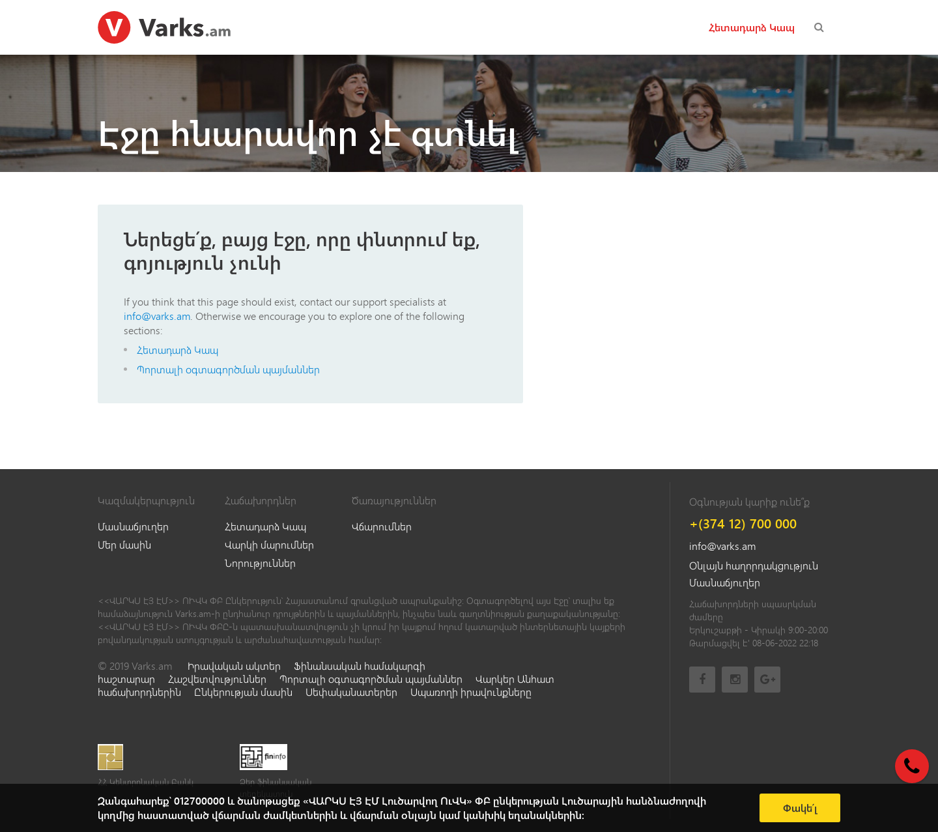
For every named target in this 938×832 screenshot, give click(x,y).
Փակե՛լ (800, 808)
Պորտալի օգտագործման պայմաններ (228, 369)
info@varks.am (157, 315)
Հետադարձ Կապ (752, 27)
